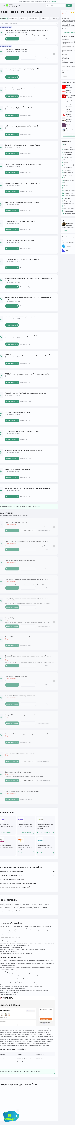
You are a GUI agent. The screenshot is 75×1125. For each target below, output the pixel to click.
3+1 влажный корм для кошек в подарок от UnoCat (22, 431)
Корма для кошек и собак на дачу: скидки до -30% (22, 69)
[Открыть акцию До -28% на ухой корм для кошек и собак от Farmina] (12, 153)
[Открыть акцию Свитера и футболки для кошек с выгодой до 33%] (26, 832)
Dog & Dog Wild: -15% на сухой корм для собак (20, 221)
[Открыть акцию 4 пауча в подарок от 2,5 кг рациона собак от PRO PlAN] (12, 458)
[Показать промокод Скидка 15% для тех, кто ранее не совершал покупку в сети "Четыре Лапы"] (12, 665)
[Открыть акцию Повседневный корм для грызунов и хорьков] (12, 325)
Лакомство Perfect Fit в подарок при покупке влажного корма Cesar (28, 734)
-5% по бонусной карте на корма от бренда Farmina (22, 259)
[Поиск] (63, 5)
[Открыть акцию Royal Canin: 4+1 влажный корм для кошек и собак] (12, 210)
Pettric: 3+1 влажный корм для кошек (17, 469)
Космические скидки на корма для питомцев (20, 753)
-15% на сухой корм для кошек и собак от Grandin (21, 126)
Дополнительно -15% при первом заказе (18, 772)
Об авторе (64, 230)
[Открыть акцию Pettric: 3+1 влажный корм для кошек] (12, 477)
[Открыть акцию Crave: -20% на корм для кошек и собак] (12, 645)
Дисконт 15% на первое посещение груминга (20, 696)
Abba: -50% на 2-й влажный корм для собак (19, 240)
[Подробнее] (69, 29)
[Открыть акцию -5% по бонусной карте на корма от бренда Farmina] (12, 267)
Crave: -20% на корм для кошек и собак (18, 637)
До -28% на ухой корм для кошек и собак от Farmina (22, 145)
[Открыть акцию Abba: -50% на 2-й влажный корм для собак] (12, 248)
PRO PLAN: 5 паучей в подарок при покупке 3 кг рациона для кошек (27, 488)
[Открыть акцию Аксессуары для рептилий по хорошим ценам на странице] (45, 832)
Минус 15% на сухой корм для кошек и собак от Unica (23, 164)
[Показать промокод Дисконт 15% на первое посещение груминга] (12, 704)
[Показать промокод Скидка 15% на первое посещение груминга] (12, 568)
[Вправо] (58, 18)
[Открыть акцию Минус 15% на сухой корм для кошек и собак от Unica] (12, 172)
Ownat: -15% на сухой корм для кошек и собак (20, 88)
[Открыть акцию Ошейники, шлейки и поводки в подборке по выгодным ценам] (26, 852)
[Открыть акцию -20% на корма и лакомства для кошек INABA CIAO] (12, 799)
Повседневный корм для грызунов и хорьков (20, 317)
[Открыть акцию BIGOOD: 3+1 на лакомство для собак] (12, 420)
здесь (39, 506)
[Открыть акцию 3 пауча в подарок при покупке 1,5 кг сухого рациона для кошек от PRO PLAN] (12, 286)
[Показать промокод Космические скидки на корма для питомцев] (12, 761)
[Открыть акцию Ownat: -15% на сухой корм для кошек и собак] (12, 96)
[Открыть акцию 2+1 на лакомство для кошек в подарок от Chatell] (12, 344)
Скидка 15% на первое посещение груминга (20, 560)
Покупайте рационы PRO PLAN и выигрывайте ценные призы (25, 393)
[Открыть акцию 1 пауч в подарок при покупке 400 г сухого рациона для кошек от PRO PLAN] (12, 306)
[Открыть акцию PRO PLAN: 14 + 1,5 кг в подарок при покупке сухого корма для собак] (12, 363)
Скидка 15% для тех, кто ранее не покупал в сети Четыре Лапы (26, 30)
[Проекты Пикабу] (20, 5)
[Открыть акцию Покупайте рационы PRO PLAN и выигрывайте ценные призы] (12, 401)
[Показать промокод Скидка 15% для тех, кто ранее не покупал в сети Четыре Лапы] (12, 38)
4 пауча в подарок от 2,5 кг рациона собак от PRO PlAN (23, 450)
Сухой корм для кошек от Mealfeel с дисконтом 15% (22, 183)
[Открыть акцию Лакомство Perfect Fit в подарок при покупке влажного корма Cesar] (12, 742)
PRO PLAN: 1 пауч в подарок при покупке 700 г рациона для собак (27, 374)
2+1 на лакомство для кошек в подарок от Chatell (21, 336)
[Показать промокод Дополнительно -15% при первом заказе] (12, 780)
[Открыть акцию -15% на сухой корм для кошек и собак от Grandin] (12, 134)
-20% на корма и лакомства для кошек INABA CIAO (22, 791)
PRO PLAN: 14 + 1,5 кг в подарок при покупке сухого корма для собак (28, 355)
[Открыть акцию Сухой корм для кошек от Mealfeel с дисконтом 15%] (12, 191)
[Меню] (4, 5)
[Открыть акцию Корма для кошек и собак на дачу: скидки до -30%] (12, 77)
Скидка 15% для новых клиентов (16, 49)
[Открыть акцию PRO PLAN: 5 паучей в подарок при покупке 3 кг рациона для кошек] (12, 496)
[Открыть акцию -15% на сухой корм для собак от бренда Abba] (12, 115)
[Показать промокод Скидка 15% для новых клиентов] (12, 58)
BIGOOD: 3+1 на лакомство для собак (18, 412)
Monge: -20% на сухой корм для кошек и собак (20, 715)
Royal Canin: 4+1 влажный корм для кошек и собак (22, 202)
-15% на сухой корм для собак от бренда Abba (20, 107)
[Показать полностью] (54, 54)
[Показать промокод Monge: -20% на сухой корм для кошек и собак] (12, 723)
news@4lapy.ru (66, 39)
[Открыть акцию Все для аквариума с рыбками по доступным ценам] (45, 852)
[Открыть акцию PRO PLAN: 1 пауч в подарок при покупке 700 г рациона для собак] (12, 382)
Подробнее (53, 1)
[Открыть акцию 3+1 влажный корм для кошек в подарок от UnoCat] (12, 439)
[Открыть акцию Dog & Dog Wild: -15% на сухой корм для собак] (12, 229)
